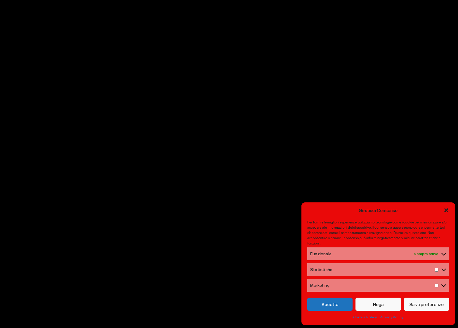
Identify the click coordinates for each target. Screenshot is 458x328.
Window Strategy (291, 229)
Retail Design (286, 242)
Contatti (205, 242)
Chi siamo (208, 229)
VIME (202, 255)
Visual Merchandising (296, 217)
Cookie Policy (365, 317)
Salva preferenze (426, 304)
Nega (378, 304)
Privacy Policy (391, 317)
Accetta (330, 304)
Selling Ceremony (292, 255)
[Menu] (413, 23)
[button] (446, 210)
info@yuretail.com (71, 258)
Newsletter (380, 181)
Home (203, 217)
